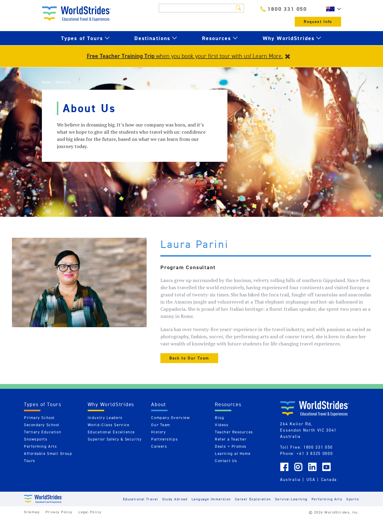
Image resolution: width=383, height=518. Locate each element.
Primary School (39, 417)
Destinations (152, 38)
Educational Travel (140, 499)
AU (332, 9)
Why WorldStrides (289, 38)
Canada (329, 479)
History (158, 432)
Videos (221, 425)
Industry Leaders (105, 417)
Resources (216, 38)
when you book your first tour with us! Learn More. (185, 56)
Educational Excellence (111, 432)
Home (46, 82)
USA (310, 479)
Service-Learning (291, 499)
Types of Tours (82, 38)
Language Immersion (211, 499)
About (158, 404)
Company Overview (170, 417)
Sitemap (31, 512)
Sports (352, 499)
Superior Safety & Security (115, 439)
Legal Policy (89, 512)
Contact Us (226, 460)
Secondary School (42, 425)
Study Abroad (175, 499)
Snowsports (36, 439)
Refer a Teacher (231, 439)
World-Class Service (109, 425)
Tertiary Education (42, 432)
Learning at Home (232, 453)
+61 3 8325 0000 (315, 453)
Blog (219, 417)
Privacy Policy (59, 512)
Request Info (318, 21)
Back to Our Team (189, 358)
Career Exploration (253, 499)
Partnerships (164, 439)
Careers (159, 446)
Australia (290, 479)
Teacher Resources (234, 432)
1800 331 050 (283, 9)
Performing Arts (40, 446)
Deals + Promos (231, 446)
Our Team (160, 425)
